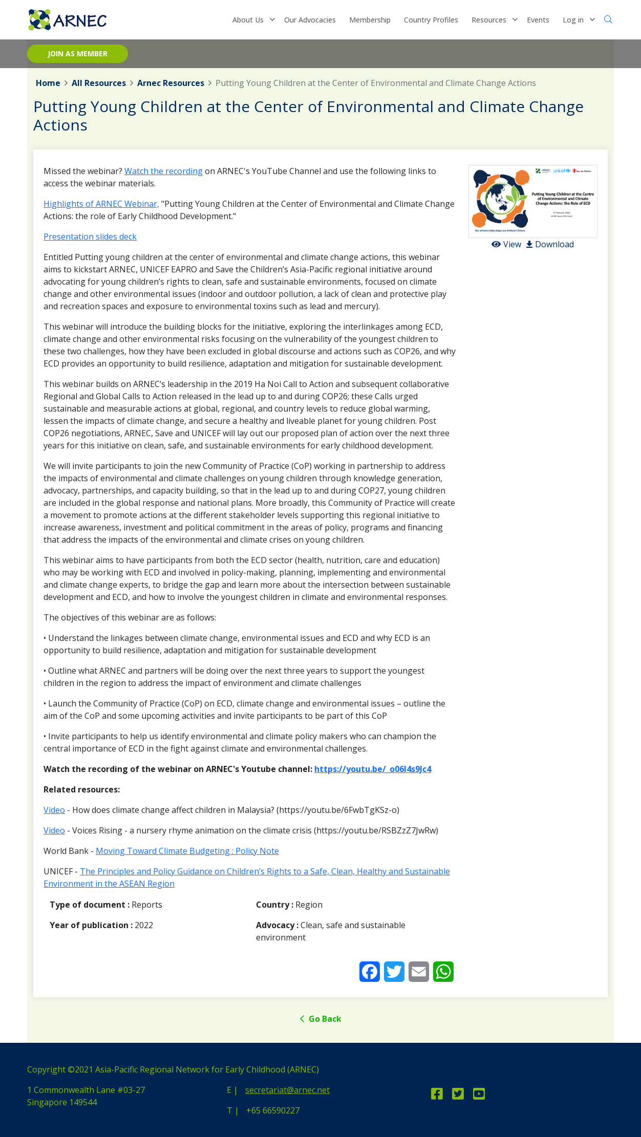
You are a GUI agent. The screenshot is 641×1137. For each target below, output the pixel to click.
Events (538, 20)
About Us (248, 20)
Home (48, 83)
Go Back (320, 1018)
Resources (489, 20)
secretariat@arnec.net (287, 1090)
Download (550, 244)
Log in (573, 20)
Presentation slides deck (90, 236)
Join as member (78, 53)
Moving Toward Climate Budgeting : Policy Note (187, 850)
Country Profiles (431, 20)
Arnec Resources (170, 83)
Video (54, 810)
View (506, 244)
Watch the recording (163, 171)
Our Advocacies (310, 20)
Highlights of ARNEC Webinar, (101, 203)
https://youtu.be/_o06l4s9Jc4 (372, 769)
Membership (370, 20)
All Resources (99, 83)
